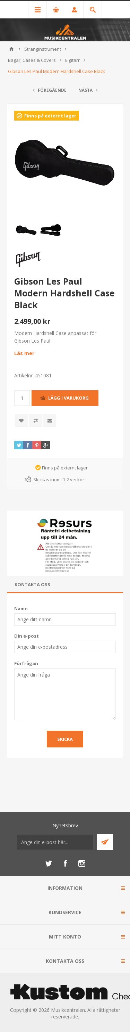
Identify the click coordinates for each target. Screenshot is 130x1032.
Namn (21, 608)
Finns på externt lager (50, 116)
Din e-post (26, 636)
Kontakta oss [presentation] (32, 584)
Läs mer (24, 353)
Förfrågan (26, 663)
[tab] (65, 584)
